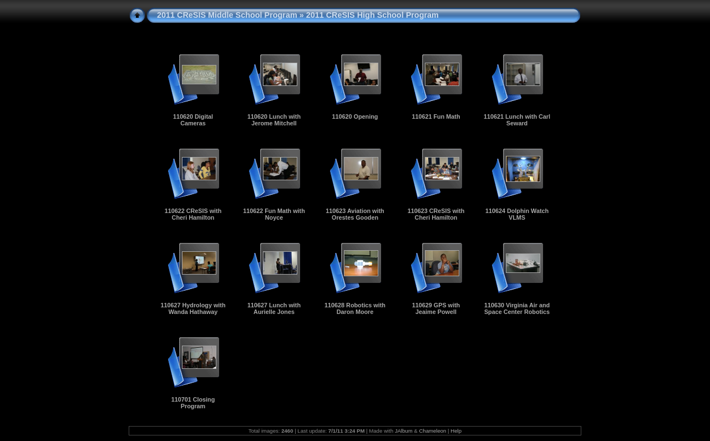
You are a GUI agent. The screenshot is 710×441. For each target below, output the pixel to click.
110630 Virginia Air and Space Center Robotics (517, 308)
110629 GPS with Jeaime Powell (436, 308)
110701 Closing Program (193, 402)
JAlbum (404, 431)
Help (456, 431)
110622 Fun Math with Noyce (274, 214)
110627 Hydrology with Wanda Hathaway (192, 308)
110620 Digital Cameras (193, 119)
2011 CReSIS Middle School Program (227, 15)
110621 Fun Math (436, 116)
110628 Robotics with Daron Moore (355, 308)
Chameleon (432, 431)
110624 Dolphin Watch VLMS (517, 214)
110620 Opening (355, 116)
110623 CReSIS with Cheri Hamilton (436, 214)
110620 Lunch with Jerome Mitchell (274, 119)
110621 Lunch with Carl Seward (517, 119)
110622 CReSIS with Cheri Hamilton (193, 214)
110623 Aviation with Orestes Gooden (355, 214)
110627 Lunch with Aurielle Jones (274, 308)
